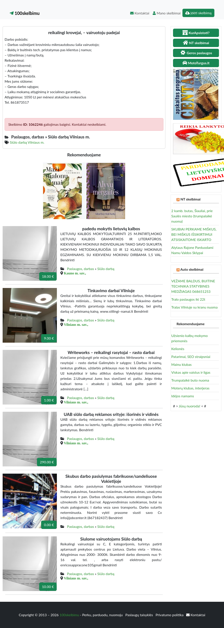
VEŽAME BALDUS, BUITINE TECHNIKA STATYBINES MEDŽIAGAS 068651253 (193, 286)
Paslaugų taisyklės (139, 615)
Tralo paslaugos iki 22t (188, 299)
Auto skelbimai (191, 269)
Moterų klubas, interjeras (190, 388)
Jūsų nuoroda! (189, 406)
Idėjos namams (182, 396)
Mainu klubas (181, 364)
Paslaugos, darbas (80, 269)
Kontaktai (139, 13)
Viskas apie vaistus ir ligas (190, 372)
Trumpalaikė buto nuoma (190, 380)
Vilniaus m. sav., (76, 324)
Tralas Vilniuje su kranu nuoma (194, 307)
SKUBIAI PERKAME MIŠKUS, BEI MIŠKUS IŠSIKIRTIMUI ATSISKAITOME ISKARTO (193, 234)
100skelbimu (25, 13)
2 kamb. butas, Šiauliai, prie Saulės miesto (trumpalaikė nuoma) (192, 216)
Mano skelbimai (166, 13)
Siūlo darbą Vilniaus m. (27, 142)
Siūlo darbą (105, 269)
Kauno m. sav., (75, 273)
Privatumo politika (170, 615)
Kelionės (177, 349)
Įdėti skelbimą (198, 13)
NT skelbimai (190, 199)
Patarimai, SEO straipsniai (190, 356)
